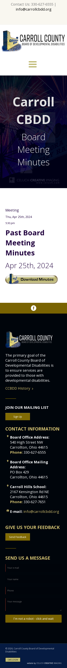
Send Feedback (17, 537)
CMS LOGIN (13, 659)
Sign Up (17, 416)
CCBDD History (17, 388)
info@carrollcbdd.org (33, 9)
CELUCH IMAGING (44, 663)
